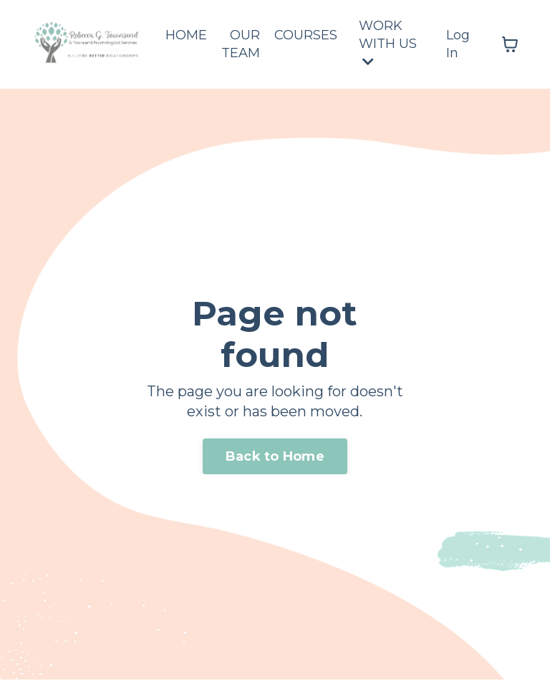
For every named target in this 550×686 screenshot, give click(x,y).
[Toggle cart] (509, 44)
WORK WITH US (388, 43)
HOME (186, 35)
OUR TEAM (240, 44)
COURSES (305, 35)
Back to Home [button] (275, 456)
